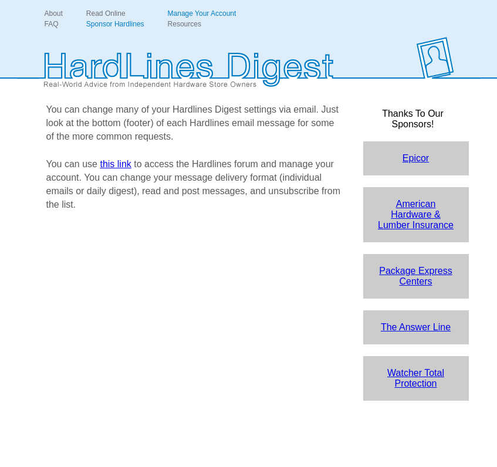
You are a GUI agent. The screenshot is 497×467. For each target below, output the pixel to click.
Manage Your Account (202, 13)
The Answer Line (416, 327)
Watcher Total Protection (415, 378)
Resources (184, 24)
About (54, 13)
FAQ (52, 24)
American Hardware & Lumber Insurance (416, 214)
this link (115, 164)
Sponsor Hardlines (115, 24)
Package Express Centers (415, 276)
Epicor (416, 158)
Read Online (106, 13)
